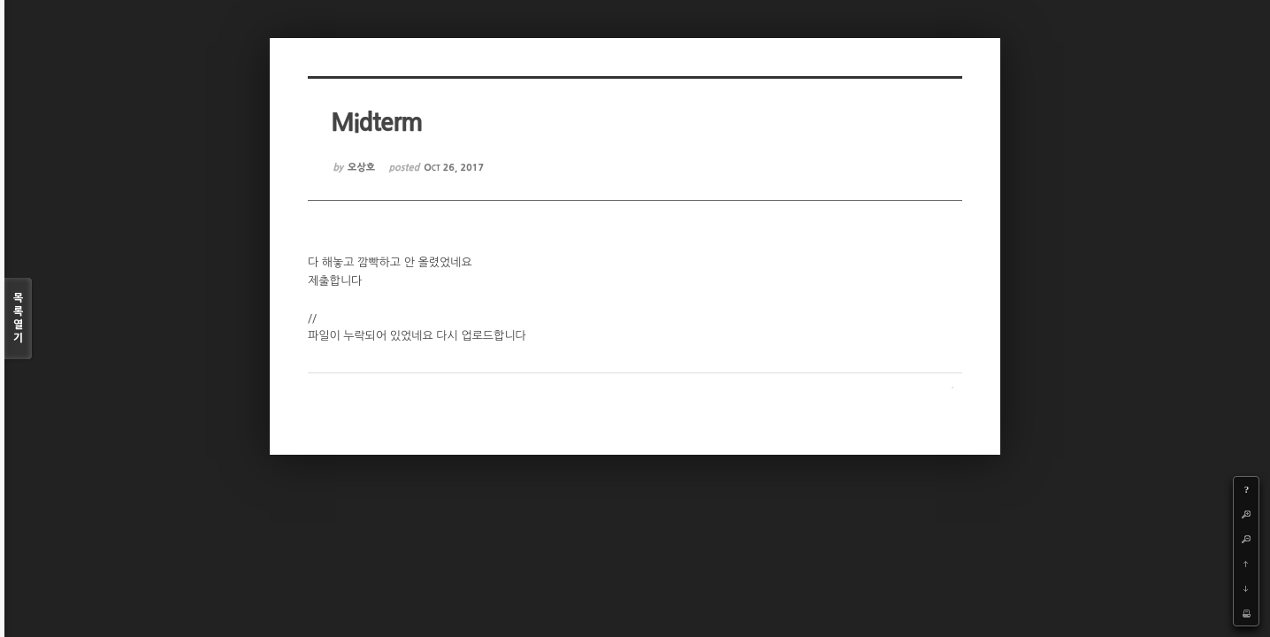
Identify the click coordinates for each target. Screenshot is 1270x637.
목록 (18, 319)
